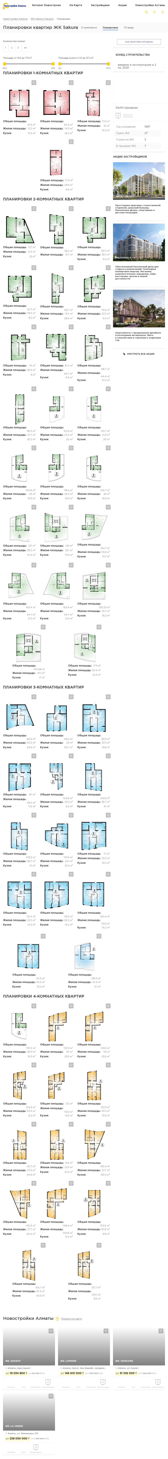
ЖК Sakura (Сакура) (42, 19)
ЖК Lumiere (68, 1361)
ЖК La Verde (14, 1426)
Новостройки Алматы (15, 19)
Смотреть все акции (138, 354)
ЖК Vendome (124, 1361)
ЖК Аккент (13, 1361)
